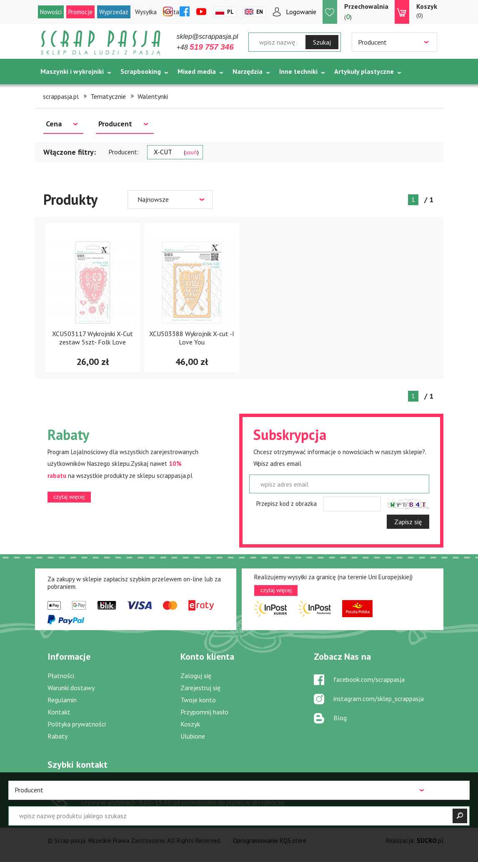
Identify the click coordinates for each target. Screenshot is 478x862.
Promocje (80, 12)
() (366, 11)
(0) (426, 10)
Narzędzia (248, 71)
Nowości (51, 12)
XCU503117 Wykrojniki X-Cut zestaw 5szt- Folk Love (92, 337)
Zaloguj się (195, 675)
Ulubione (192, 736)
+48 (205, 47)
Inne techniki (298, 71)
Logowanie (301, 12)
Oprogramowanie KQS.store (269, 840)
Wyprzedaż (113, 12)
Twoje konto (198, 700)
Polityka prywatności (77, 724)
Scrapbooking (140, 71)
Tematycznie (60, 92)
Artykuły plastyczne (364, 71)
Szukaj (322, 42)
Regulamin (62, 700)
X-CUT (176, 152)
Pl (230, 11)
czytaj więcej (69, 496)
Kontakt (59, 712)
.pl (430, 840)
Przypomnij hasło (204, 712)
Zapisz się (408, 522)
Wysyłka (146, 12)
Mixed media (197, 71)
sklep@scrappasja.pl (207, 36)
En (259, 11)
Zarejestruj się (200, 688)
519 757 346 (113, 791)
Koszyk (190, 724)
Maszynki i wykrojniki (72, 71)
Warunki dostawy (71, 688)
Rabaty (58, 736)
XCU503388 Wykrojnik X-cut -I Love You (191, 337)
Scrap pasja (101, 42)
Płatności (61, 675)
